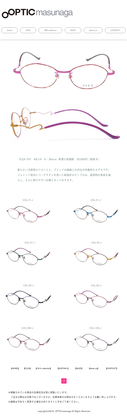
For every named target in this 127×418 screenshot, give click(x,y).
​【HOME (14, 368)
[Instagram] (63, 380)
